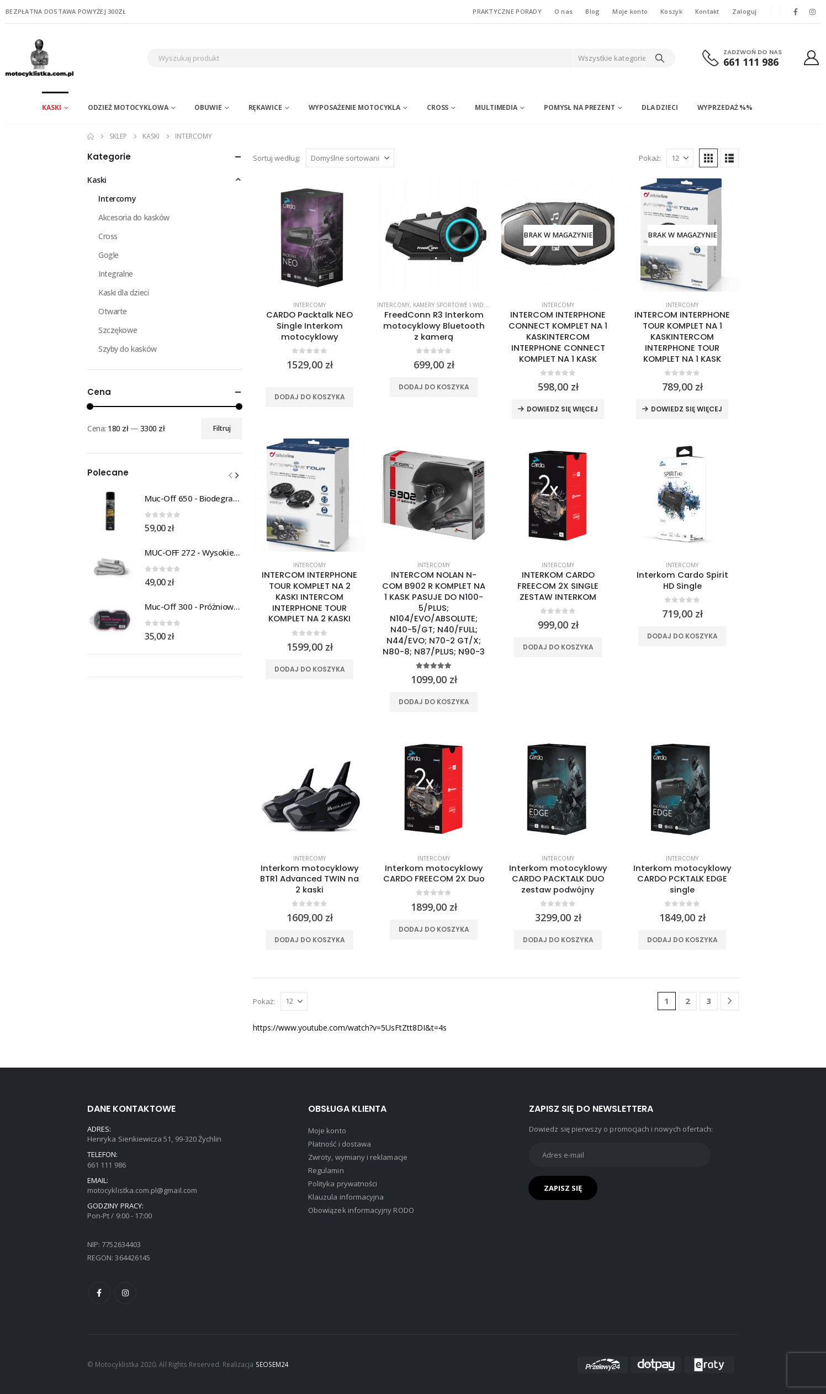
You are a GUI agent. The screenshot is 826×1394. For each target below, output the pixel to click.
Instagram (125, 1293)
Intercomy (309, 305)
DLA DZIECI (660, 107)
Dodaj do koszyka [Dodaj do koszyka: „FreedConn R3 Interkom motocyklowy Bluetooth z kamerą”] (434, 387)
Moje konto (630, 11)
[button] (708, 158)
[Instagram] (813, 11)
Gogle (108, 255)
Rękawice (265, 107)
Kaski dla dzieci (123, 292)
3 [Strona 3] (708, 1000)
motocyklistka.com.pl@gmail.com (142, 1190)
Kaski (51, 107)
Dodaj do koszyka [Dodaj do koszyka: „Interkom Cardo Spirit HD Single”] (682, 636)
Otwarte (112, 311)
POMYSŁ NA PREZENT (579, 107)
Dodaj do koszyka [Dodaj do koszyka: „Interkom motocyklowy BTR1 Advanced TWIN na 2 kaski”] (309, 939)
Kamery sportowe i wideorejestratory (472, 305)
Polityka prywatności (342, 1184)
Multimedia (496, 107)
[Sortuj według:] (350, 158)
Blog (592, 11)
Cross (437, 107)
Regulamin (326, 1170)
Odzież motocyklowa (128, 107)
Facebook (99, 1293)
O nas (563, 11)
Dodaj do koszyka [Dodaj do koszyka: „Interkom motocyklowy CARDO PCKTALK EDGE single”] (682, 939)
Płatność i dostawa (339, 1144)
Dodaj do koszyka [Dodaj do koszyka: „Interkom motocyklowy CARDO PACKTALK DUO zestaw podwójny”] (558, 939)
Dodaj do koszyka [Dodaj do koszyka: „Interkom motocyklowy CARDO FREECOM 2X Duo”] (434, 929)
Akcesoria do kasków (134, 217)
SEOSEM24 (272, 1364)
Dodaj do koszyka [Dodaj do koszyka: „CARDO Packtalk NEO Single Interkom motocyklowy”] (309, 397)
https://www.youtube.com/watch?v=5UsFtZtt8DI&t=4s (350, 1027)
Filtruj (222, 428)
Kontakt (707, 11)
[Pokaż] (679, 158)
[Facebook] (795, 11)
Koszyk (671, 11)
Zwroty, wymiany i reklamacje (357, 1157)
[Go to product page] (110, 512)
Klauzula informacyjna (346, 1197)
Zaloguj (744, 11)
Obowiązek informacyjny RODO (361, 1210)
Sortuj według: (276, 158)
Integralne (115, 273)
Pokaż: (650, 158)
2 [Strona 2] (687, 1000)
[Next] (730, 1001)
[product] (309, 235)
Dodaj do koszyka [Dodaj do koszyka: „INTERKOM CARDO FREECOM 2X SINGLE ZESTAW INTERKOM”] (558, 647)
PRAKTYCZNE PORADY (507, 11)
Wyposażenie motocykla (354, 107)
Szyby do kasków (127, 349)
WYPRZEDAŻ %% (725, 107)
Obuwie (207, 107)
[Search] (659, 58)
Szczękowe (117, 330)
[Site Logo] (73, 58)
